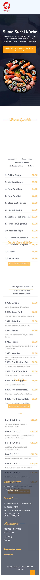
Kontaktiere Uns (12, 490)
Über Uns (9, 487)
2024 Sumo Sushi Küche (17, 567)
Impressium (8, 554)
